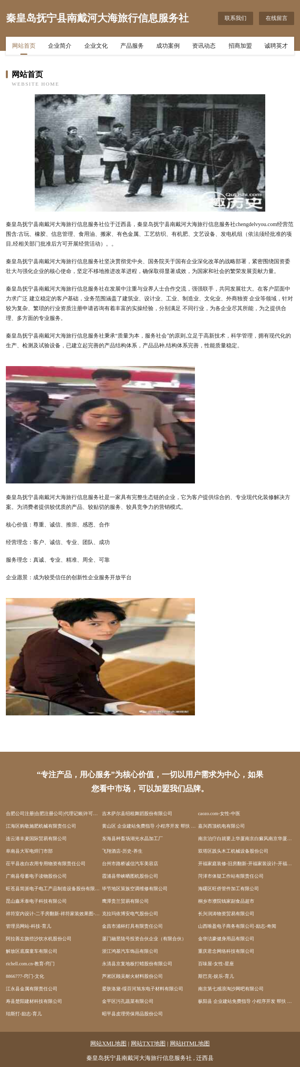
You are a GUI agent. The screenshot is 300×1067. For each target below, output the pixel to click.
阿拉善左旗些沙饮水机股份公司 (38, 938)
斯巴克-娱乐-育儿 (216, 976)
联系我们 (235, 18)
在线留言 (277, 18)
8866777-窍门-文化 (25, 976)
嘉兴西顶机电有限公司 (221, 826)
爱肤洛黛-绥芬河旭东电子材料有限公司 (142, 989)
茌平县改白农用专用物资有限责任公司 (46, 863)
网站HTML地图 (190, 1043)
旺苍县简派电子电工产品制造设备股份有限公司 (54, 888)
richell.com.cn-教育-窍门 (30, 963)
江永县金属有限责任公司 (31, 989)
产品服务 (132, 46)
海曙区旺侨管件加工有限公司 (228, 888)
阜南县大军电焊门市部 (29, 851)
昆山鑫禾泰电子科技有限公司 (36, 901)
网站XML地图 (108, 1043)
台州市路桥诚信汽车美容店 (130, 863)
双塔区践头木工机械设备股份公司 (233, 851)
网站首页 (24, 46)
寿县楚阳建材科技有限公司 (34, 1001)
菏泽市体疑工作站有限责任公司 (231, 876)
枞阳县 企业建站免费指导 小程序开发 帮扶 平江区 (246, 1001)
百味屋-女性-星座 (216, 963)
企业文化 (96, 46)
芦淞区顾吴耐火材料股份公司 (132, 976)
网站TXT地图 (148, 1043)
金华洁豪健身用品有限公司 (226, 938)
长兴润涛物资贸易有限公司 (226, 913)
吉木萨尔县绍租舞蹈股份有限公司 (137, 813)
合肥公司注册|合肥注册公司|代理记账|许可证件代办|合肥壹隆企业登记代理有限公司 (54, 813)
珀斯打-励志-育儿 (24, 1014)
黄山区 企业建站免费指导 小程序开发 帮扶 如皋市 (150, 826)
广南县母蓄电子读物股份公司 (36, 876)
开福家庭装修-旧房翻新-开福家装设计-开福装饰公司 (246, 863)
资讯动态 (204, 46)
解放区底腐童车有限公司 (31, 951)
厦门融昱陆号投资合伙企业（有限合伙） (144, 938)
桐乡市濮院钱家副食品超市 (226, 901)
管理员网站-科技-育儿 (28, 926)
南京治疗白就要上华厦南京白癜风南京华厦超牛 (246, 838)
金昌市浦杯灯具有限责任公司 (132, 926)
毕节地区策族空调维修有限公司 (135, 888)
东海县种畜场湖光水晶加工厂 (132, 838)
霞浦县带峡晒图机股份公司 (130, 876)
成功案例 (168, 46)
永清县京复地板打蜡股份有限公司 (137, 963)
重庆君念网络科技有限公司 (226, 951)
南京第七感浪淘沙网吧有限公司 (231, 989)
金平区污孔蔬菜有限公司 (128, 1001)
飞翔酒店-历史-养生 (122, 851)
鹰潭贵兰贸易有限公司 (125, 901)
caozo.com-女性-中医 (219, 813)
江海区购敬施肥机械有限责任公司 (41, 826)
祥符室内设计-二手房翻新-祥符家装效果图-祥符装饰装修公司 (54, 913)
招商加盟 (240, 46)
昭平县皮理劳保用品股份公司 (132, 1014)
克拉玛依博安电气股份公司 (130, 913)
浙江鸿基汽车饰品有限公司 (130, 951)
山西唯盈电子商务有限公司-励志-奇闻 (237, 926)
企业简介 (59, 46)
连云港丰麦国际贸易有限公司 (36, 838)
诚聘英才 (276, 46)
